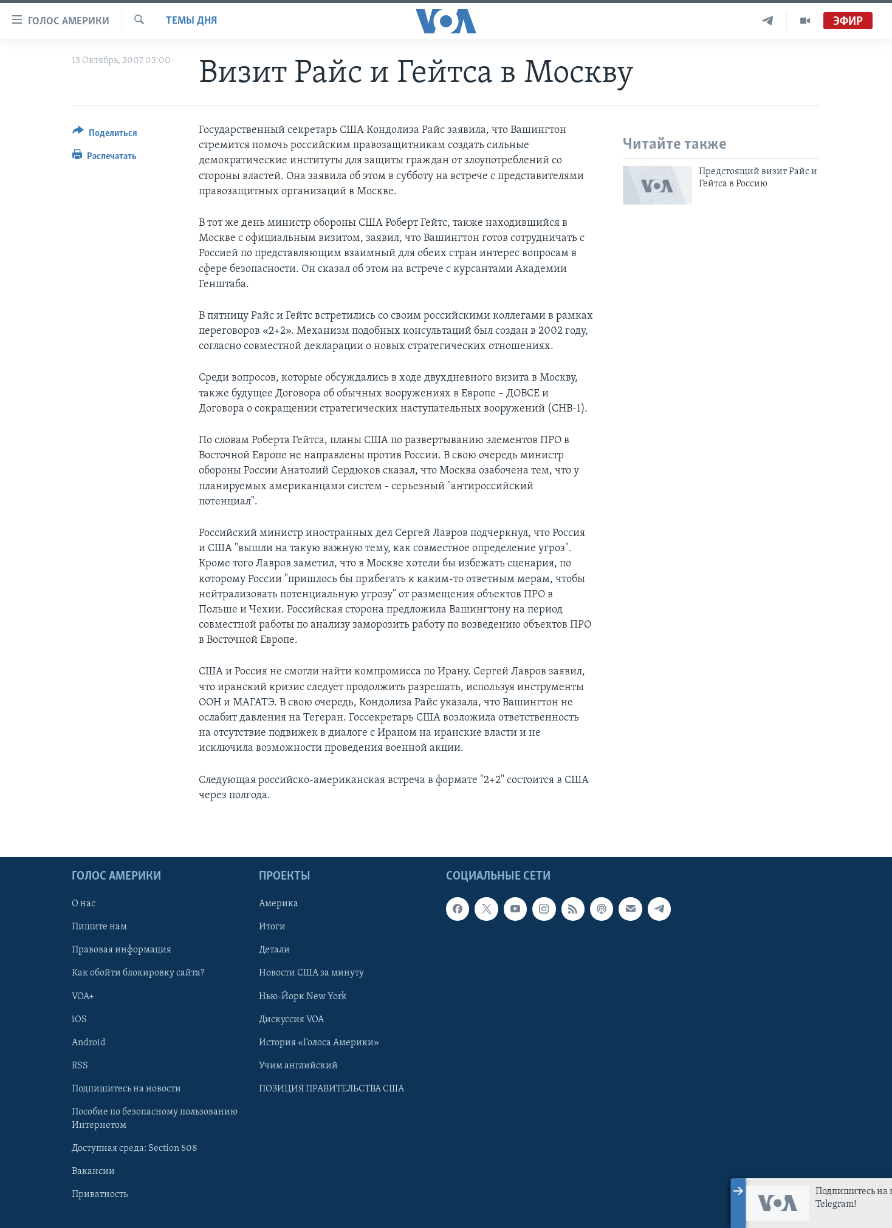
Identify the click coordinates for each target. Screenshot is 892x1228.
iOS (79, 1020)
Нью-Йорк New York (302, 997)
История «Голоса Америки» (319, 1043)
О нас (83, 904)
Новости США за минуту (311, 973)
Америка (278, 904)
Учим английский (298, 1066)
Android (89, 1043)
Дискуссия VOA (291, 1020)
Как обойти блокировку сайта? (138, 973)
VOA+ (83, 997)
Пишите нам (99, 927)
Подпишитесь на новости (126, 1089)
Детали (274, 950)
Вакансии (93, 1171)
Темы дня (191, 21)
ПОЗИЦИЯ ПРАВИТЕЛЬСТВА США (331, 1089)
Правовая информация (121, 950)
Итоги (272, 927)
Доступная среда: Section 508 (134, 1148)
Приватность (100, 1194)
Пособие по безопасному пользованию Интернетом (155, 1118)
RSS (80, 1066)
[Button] (104, 135)
